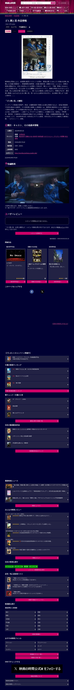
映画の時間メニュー (11, 7)
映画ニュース (24, 11)
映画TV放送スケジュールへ (36, 599)
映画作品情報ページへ (12, 680)
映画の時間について (36, 676)
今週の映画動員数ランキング (13, 391)
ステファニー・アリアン (52, 136)
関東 (39, 612)
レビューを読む (62, 11)
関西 (7, 615)
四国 (39, 626)
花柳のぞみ (29, 136)
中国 (7, 626)
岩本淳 (35, 136)
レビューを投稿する (36, 233)
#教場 (25, 566)
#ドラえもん (8, 566)
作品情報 (16, 15)
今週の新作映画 (36, 7)
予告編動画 (37, 11)
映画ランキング (62, 7)
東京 (7, 612)
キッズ (40, 646)
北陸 (39, 622)
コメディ (8, 649)
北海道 (8, 619)
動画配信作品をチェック (36, 451)
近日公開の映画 (49, 7)
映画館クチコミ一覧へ (36, 654)
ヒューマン (14, 27)
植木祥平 (22, 136)
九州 (7, 629)
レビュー (21, 31)
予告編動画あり (23, 27)
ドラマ (7, 27)
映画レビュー (36, 558)
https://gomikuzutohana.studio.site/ (26, 153)
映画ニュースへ (36, 505)
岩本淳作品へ (57, 281)
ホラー (40, 649)
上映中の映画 (24, 7)
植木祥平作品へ (15, 281)
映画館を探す (11, 11)
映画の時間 (8, 15)
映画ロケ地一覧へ (36, 657)
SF (6, 646)
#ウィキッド (18, 566)
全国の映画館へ (36, 634)
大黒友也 (22, 134)
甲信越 (8, 622)
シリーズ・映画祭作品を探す (36, 569)
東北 (39, 619)
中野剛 (62, 136)
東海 (39, 615)
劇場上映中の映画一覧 (36, 421)
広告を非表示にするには (60, 323)
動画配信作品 (49, 11)
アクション (9, 642)
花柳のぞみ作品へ (36, 281)
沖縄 (39, 629)
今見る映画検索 (62, 3)
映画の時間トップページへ (13, 684)
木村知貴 (40, 136)
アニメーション (42, 642)
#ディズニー (32, 566)
